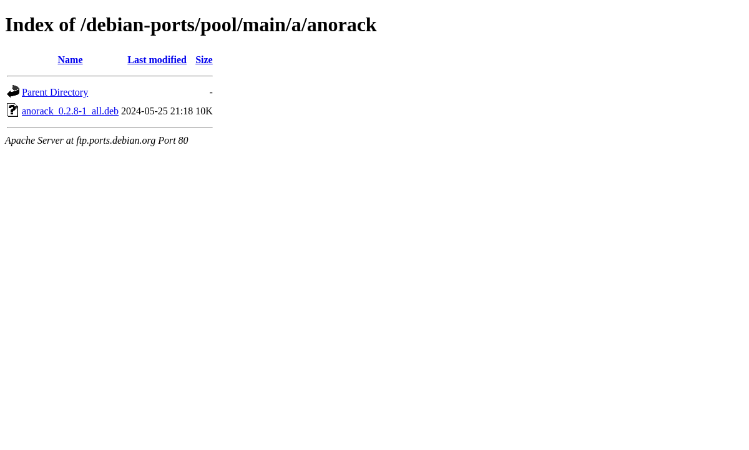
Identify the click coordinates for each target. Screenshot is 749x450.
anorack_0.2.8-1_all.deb (70, 111)
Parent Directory (55, 92)
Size (204, 59)
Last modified (157, 59)
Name (70, 59)
